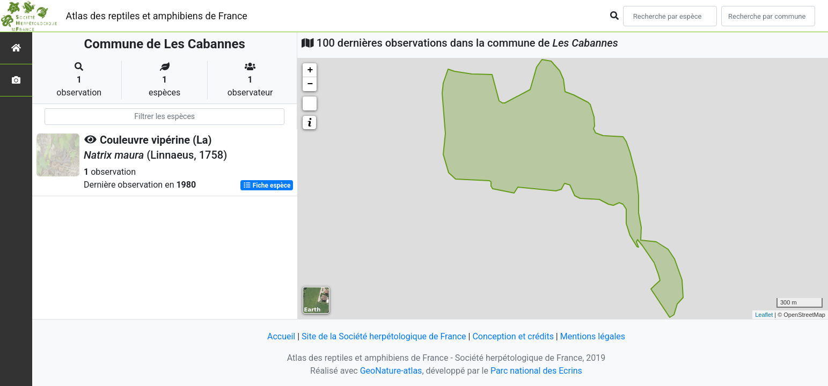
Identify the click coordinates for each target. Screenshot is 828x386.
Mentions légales (592, 336)
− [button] (310, 84)
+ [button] (310, 70)
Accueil (281, 336)
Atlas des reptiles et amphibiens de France (156, 15)
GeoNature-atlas (391, 371)
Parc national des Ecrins (536, 371)
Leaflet (764, 314)
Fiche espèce (267, 185)
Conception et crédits (513, 336)
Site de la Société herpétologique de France (384, 336)
